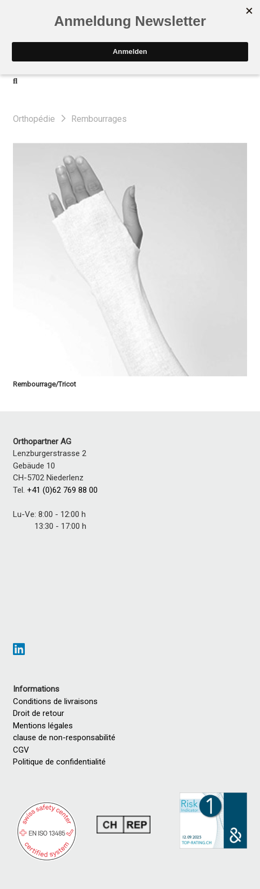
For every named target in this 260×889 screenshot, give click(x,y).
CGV (21, 750)
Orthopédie (34, 119)
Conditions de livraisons (55, 701)
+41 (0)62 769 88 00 (62, 490)
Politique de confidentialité (59, 762)
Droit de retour (38, 713)
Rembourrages (99, 119)
